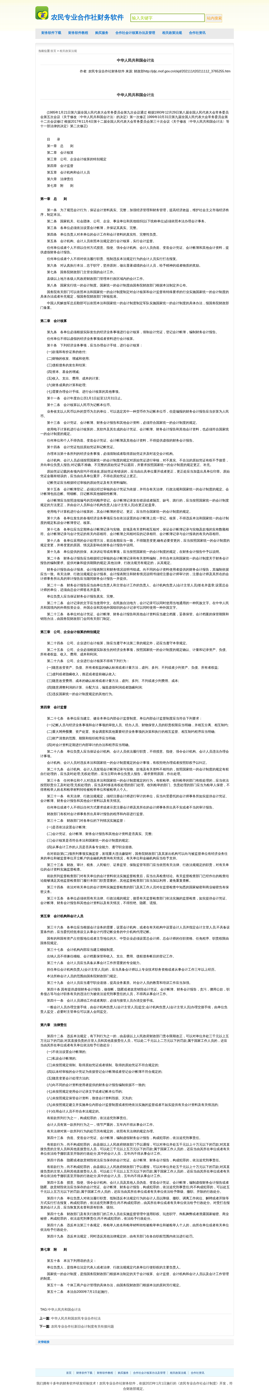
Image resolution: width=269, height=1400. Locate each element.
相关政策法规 (172, 33)
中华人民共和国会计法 (64, 1309)
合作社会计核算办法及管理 (135, 33)
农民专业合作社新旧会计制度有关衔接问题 (82, 1326)
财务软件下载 (51, 33)
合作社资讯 (197, 33)
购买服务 (101, 33)
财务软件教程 (78, 33)
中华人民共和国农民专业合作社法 (76, 1318)
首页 (53, 51)
